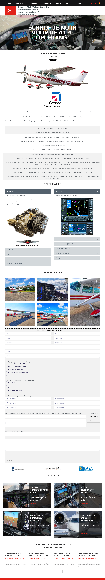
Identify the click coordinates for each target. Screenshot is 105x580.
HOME (9, 3)
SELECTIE (47, 3)
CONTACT (78, 3)
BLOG (68, 3)
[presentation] (17, 454)
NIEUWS (58, 3)
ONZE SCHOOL (20, 3)
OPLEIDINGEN (34, 3)
